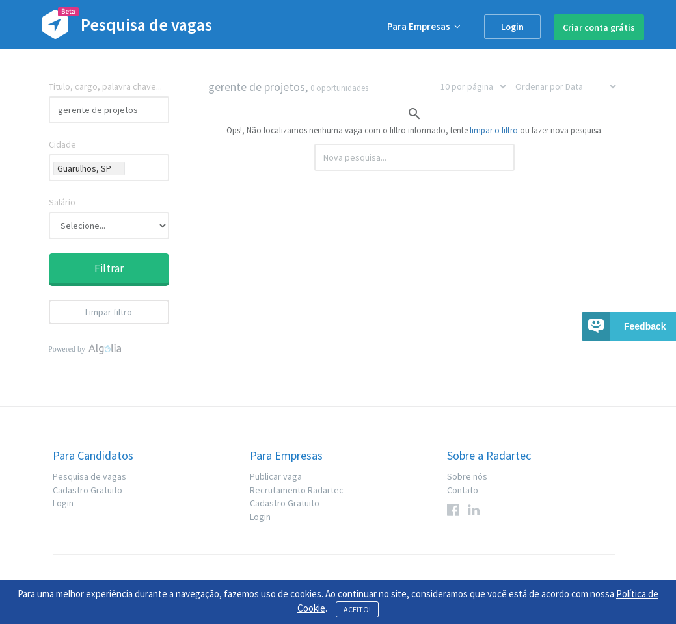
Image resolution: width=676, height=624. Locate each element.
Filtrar (109, 268)
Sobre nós (467, 476)
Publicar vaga (276, 476)
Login (512, 26)
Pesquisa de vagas (89, 476)
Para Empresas (424, 26)
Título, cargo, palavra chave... (105, 86)
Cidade (62, 144)
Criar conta (599, 27)
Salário (62, 202)
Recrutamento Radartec (297, 490)
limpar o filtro (494, 130)
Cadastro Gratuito (87, 490)
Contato (462, 490)
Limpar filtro (108, 312)
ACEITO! (357, 609)
